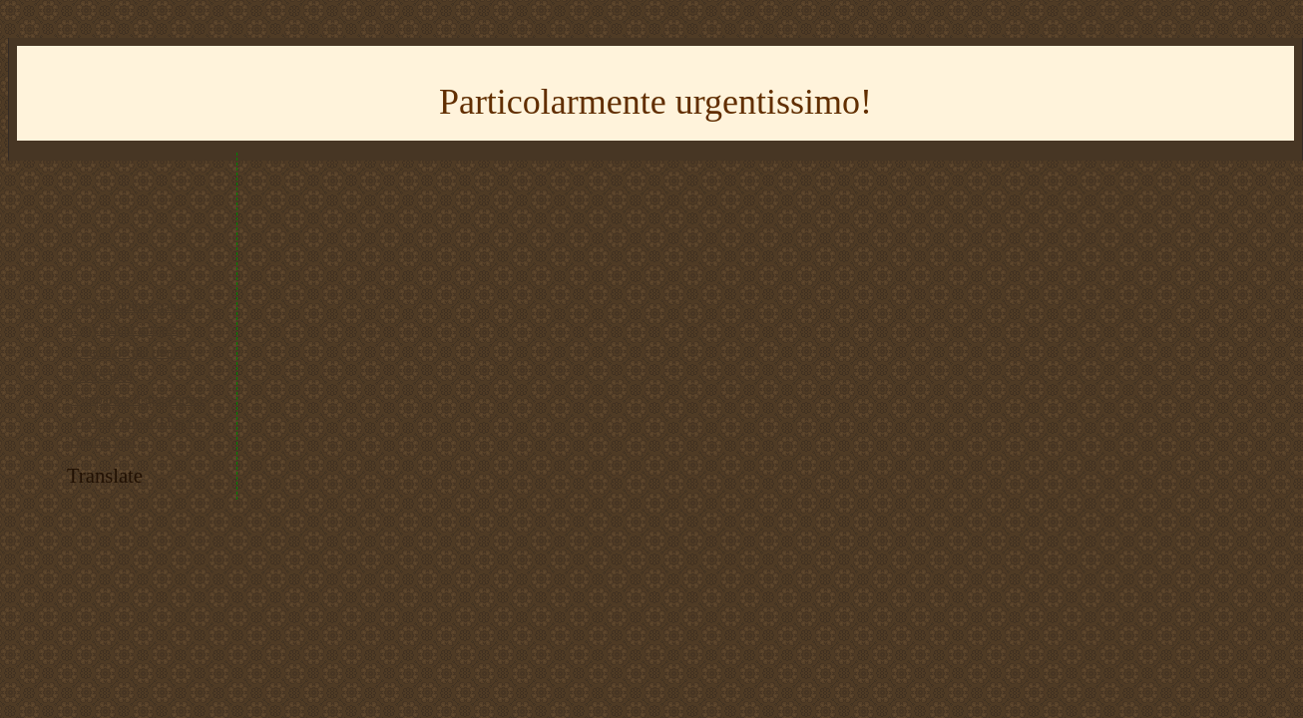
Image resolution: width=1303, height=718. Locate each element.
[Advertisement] (151, 221)
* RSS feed (102, 376)
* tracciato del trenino (131, 352)
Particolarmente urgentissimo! (655, 102)
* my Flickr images (124, 329)
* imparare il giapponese (139, 399)
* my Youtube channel (132, 306)
